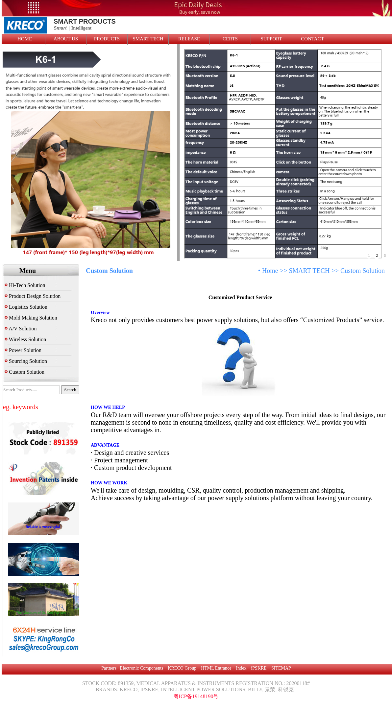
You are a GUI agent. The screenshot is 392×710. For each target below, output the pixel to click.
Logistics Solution (26, 307)
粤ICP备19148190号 (196, 696)
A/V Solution (21, 328)
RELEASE (189, 38)
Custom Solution (24, 372)
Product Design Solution (33, 296)
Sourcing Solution (26, 361)
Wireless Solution (25, 339)
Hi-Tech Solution (25, 285)
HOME (24, 38)
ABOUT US (66, 38)
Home (270, 270)
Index (241, 668)
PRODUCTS (107, 38)
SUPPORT (271, 38)
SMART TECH (148, 38)
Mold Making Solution (31, 318)
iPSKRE (258, 668)
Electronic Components (141, 668)
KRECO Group (182, 668)
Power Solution (23, 350)
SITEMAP (281, 668)
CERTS (230, 38)
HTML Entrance (216, 668)
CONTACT (312, 38)
